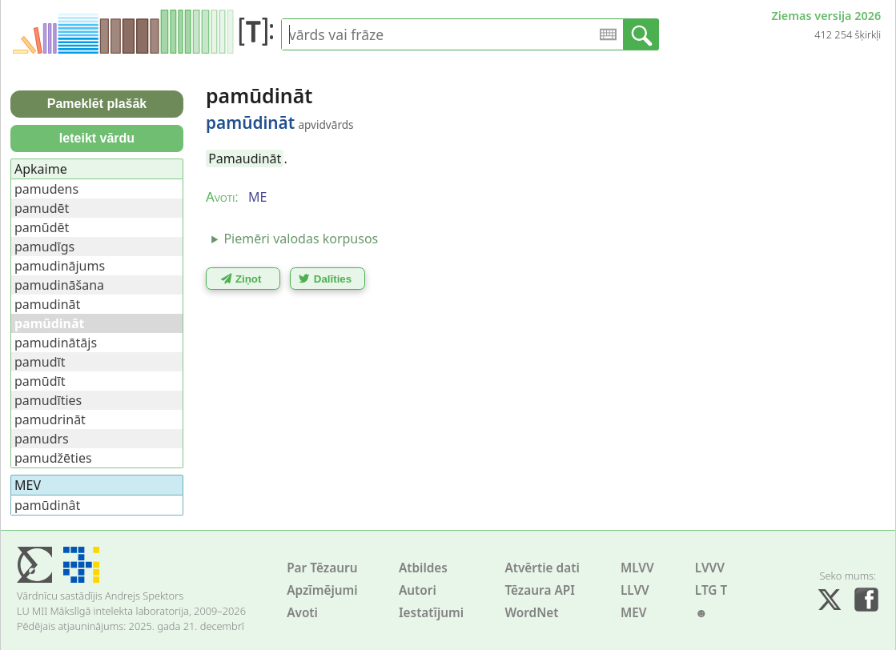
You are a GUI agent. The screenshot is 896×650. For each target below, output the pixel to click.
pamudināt (47, 304)
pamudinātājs (55, 342)
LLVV (635, 590)
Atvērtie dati (541, 568)
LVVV (710, 568)
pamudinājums (59, 266)
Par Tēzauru (322, 568)
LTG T (711, 590)
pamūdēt (41, 227)
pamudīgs (44, 246)
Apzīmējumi (322, 590)
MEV (634, 612)
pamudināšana (59, 285)
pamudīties (48, 400)
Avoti (302, 612)
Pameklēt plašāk (97, 103)
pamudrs (41, 438)
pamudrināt (50, 419)
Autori (417, 590)
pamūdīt (39, 381)
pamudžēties (53, 458)
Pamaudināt (244, 158)
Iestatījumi (431, 612)
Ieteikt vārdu (97, 138)
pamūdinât (47, 505)
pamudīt (39, 362)
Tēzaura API (539, 590)
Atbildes (423, 568)
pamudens (46, 189)
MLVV (637, 568)
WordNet (531, 612)
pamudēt (41, 208)
